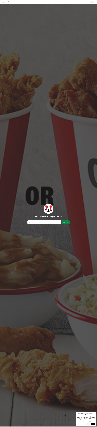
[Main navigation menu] (3, 1)
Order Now (66, 222)
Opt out (88, 423)
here (90, 421)
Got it (93, 423)
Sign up (92, 1)
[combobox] (45, 222)
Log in (87, 1)
